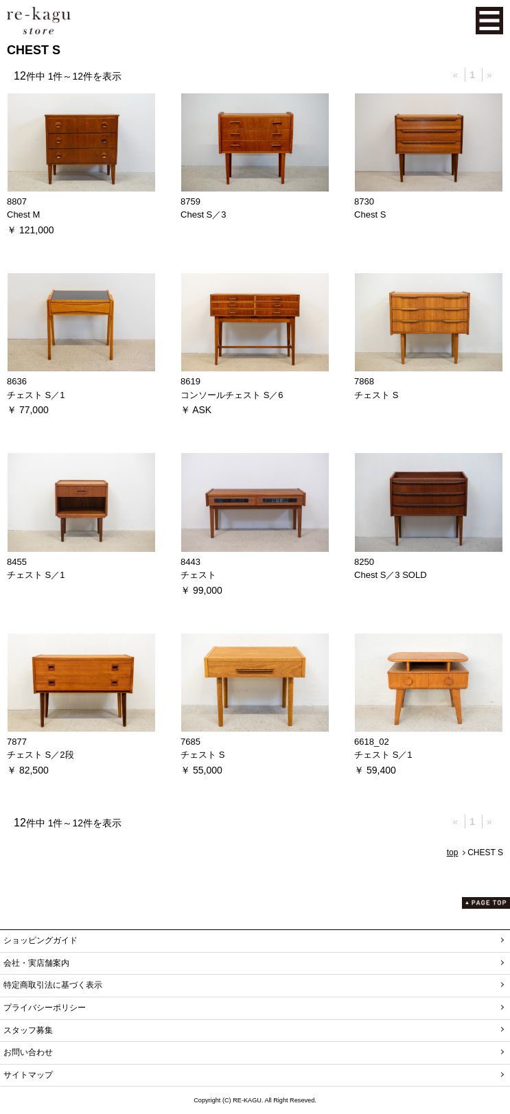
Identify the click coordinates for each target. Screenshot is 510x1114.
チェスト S (376, 395)
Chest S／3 (203, 214)
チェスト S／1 (36, 395)
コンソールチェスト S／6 (232, 395)
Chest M (23, 214)
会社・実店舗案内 (36, 963)
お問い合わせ (28, 1052)
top (453, 852)
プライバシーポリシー (44, 1007)
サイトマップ (28, 1075)
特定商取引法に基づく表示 (52, 985)
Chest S (370, 214)
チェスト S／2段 (40, 755)
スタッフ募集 (28, 1030)
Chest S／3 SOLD (390, 575)
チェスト (198, 575)
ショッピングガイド (40, 940)
